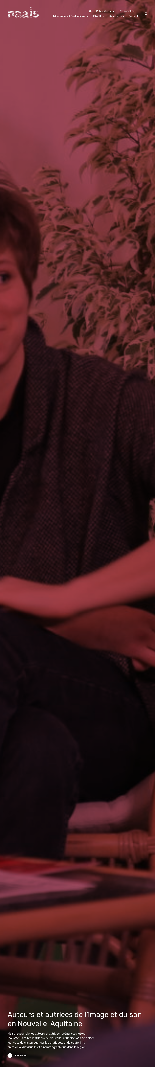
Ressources (116, 16)
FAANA (97, 16)
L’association (127, 11)
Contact (133, 16)
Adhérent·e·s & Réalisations (69, 16)
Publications (103, 11)
